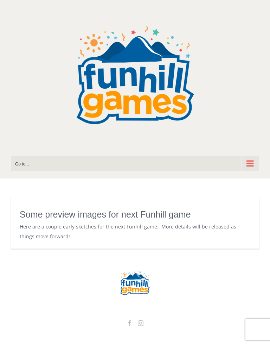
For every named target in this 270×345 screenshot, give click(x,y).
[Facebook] (130, 323)
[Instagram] (140, 323)
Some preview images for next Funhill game (105, 214)
